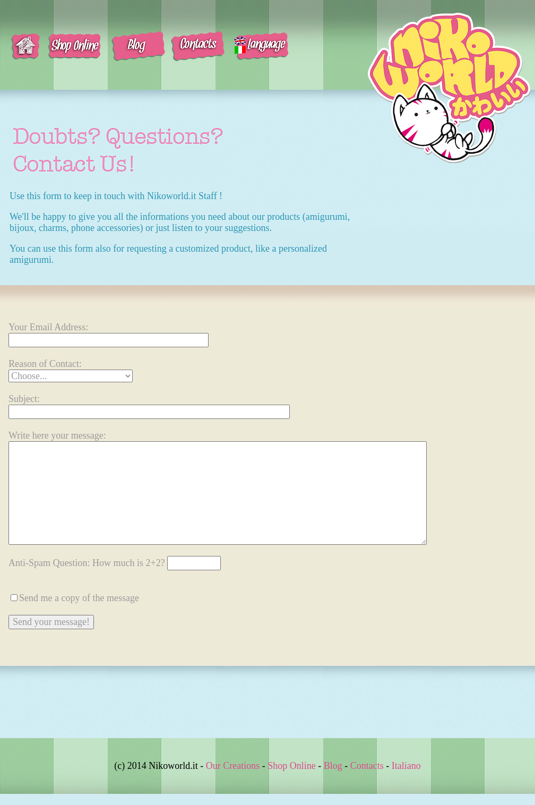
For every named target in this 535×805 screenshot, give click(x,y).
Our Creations (233, 765)
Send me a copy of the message (79, 598)
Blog (333, 765)
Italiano (406, 765)
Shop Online (292, 765)
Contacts (367, 765)
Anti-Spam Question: (114, 563)
